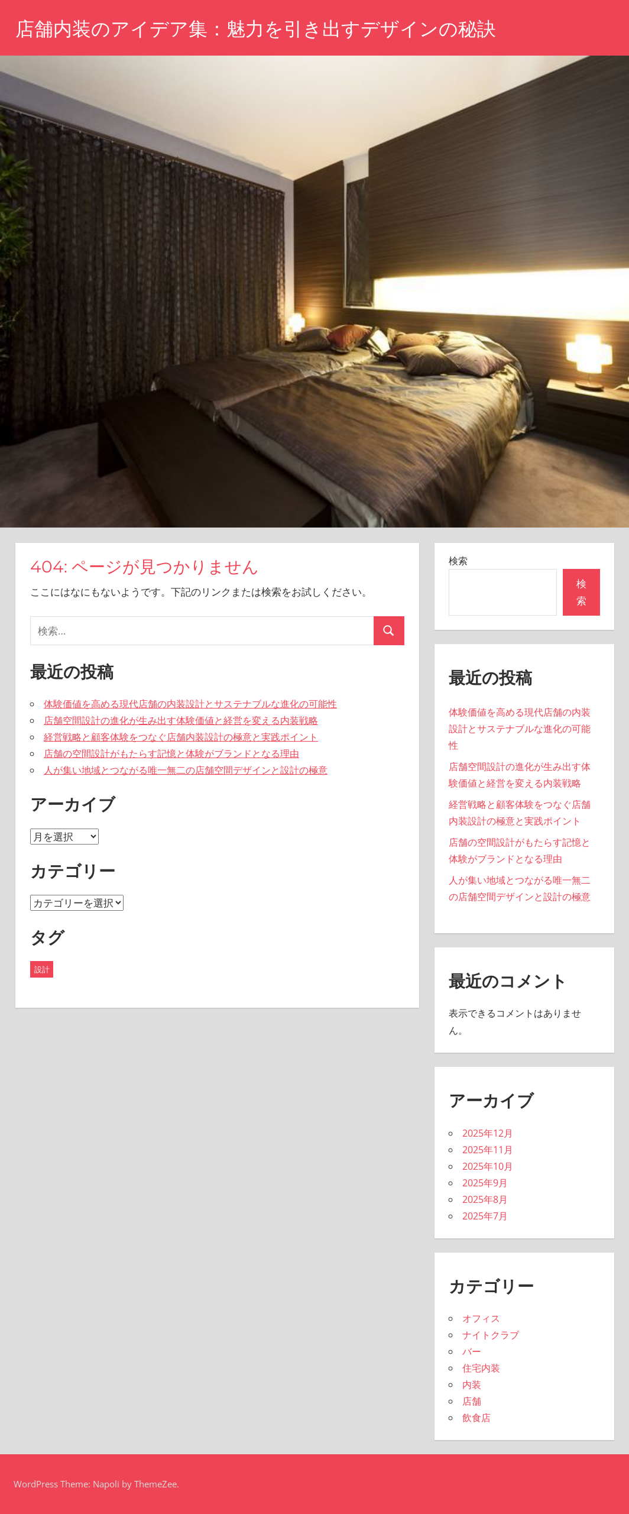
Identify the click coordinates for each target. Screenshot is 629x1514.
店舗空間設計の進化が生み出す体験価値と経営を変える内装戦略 (181, 720)
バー (471, 1351)
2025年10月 (487, 1166)
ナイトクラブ (490, 1334)
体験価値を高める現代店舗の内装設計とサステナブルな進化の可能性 (190, 703)
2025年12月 (487, 1133)
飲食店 (476, 1417)
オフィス (481, 1318)
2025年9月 (485, 1182)
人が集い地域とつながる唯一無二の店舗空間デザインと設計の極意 (186, 770)
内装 (471, 1384)
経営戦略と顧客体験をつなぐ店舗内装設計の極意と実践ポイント (181, 736)
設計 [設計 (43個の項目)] (42, 969)
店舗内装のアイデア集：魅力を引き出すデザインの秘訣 (255, 28)
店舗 (471, 1401)
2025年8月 (485, 1199)
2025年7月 (485, 1215)
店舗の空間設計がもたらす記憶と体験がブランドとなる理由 (171, 753)
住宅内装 (481, 1367)
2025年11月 (487, 1149)
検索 (458, 560)
